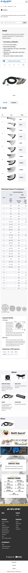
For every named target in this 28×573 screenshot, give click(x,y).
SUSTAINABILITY (5, 542)
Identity (17, 527)
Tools (3, 536)
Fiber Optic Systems (5, 532)
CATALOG (18, 513)
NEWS (3, 513)
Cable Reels (4, 534)
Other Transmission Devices (6, 538)
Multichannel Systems (5, 530)
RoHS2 (3, 544)
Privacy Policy (14, 562)
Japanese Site (11, 557)
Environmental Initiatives (6, 546)
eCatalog (17, 515)
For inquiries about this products (14, 61)
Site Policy (14, 565)
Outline (17, 521)
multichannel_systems (10, 6)
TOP (1, 6)
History (17, 525)
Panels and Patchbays (5, 527)
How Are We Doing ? (5, 548)
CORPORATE (18, 519)
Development (18, 528)
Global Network (18, 523)
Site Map (14, 568)
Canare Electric (6, 2)
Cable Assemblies (5, 528)
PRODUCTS (4, 519)
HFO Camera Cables (5, 521)
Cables (3, 523)
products (5, 6)
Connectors (4, 525)
